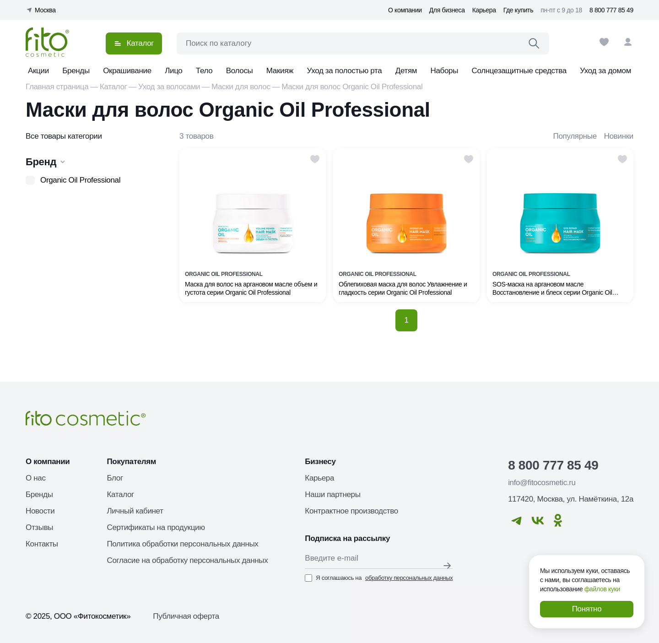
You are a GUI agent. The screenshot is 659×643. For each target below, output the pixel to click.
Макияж (279, 70)
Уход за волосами (169, 86)
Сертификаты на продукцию (156, 527)
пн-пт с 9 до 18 (561, 10)
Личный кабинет (135, 511)
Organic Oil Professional (80, 180)
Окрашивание (127, 70)
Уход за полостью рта (344, 70)
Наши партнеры (332, 494)
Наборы (445, 70)
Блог (115, 478)
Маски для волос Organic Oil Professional (351, 86)
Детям (406, 70)
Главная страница (57, 86)
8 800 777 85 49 (611, 10)
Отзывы (39, 527)
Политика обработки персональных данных (182, 544)
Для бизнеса (447, 10)
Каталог (113, 86)
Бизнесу (320, 461)
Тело (204, 70)
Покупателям (131, 461)
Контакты (42, 544)
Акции (38, 70)
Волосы (239, 70)
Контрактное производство (351, 511)
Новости (40, 511)
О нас (36, 478)
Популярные (575, 136)
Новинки (618, 136)
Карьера (484, 10)
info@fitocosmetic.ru (541, 482)
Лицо (173, 70)
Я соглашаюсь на (379, 578)
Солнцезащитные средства (518, 70)
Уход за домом (605, 70)
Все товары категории (64, 136)
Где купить (518, 10)
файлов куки (602, 589)
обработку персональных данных (409, 577)
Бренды (76, 70)
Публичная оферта (186, 616)
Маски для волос (240, 86)
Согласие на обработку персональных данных (187, 560)
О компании (405, 10)
